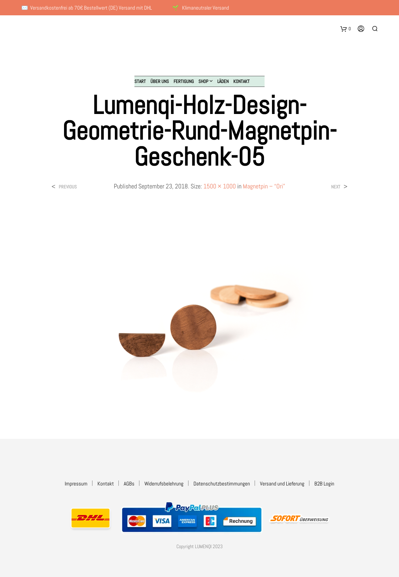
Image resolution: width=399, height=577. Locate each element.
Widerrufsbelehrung (163, 483)
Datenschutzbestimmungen (221, 483)
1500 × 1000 (219, 186)
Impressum (76, 483)
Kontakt (241, 81)
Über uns (159, 81)
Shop (203, 81)
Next (335, 186)
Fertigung (184, 81)
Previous (68, 186)
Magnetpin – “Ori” (264, 186)
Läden (223, 81)
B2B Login (324, 483)
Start (140, 81)
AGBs (129, 483)
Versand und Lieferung (282, 483)
